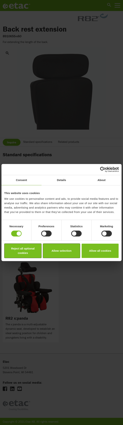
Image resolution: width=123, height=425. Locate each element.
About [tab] (102, 180)
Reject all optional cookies (23, 250)
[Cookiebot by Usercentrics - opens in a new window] (103, 169)
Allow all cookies (100, 250)
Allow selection (61, 250)
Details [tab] (61, 180)
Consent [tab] (21, 180)
